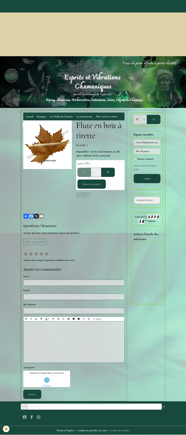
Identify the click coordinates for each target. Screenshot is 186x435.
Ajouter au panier (91, 184)
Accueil (29, 116)
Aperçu (97, 318)
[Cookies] (6, 429)
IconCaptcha (46, 386)
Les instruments (84, 116)
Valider (147, 178)
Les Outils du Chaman (61, 116)
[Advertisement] (93, 34)
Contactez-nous (144, 200)
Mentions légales (65, 430)
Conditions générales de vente (92, 430)
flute (86, 194)
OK (153, 119)
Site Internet (29, 304)
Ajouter (32, 394)
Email (26, 290)
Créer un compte (140, 165)
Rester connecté (146, 158)
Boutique (41, 116)
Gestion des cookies (119, 430)
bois (79, 194)
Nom (25, 276)
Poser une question (35, 241)
